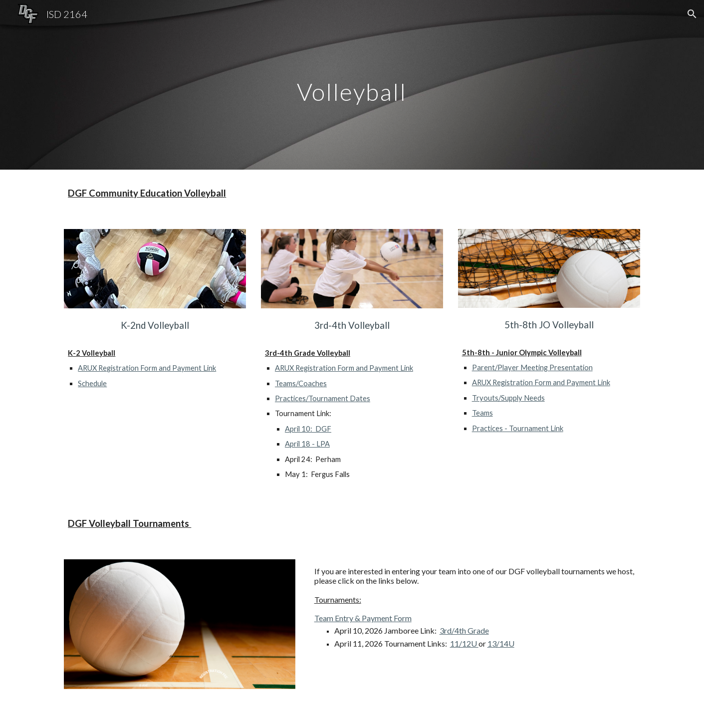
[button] (692, 14)
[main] (352, 84)
